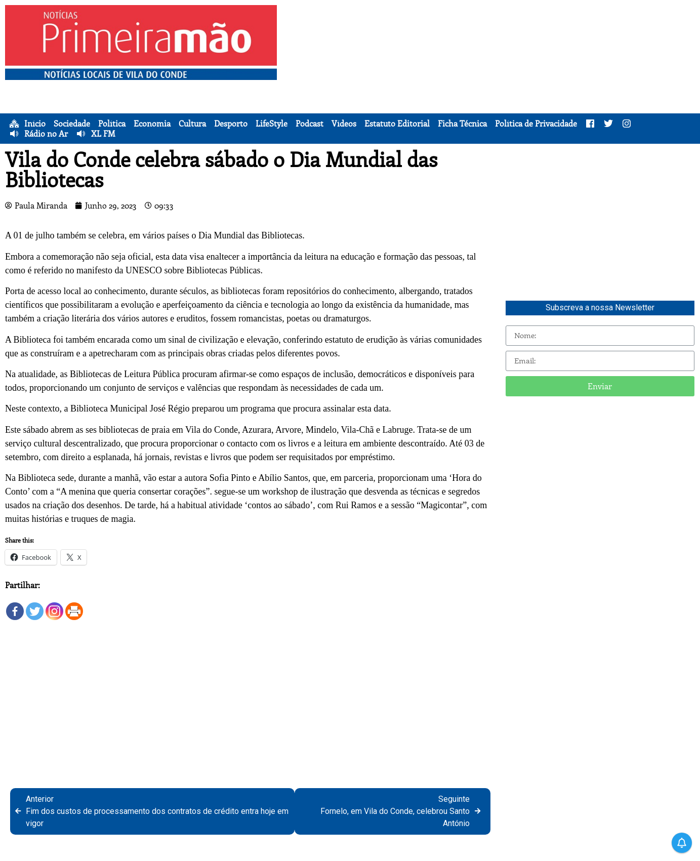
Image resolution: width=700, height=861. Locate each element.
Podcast (309, 123)
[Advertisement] (491, 76)
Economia (152, 123)
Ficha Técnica (462, 123)
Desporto (231, 123)
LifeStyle (271, 123)
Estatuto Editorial (397, 123)
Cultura (192, 123)
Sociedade (72, 123)
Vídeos (344, 123)
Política (112, 123)
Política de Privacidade (536, 123)
